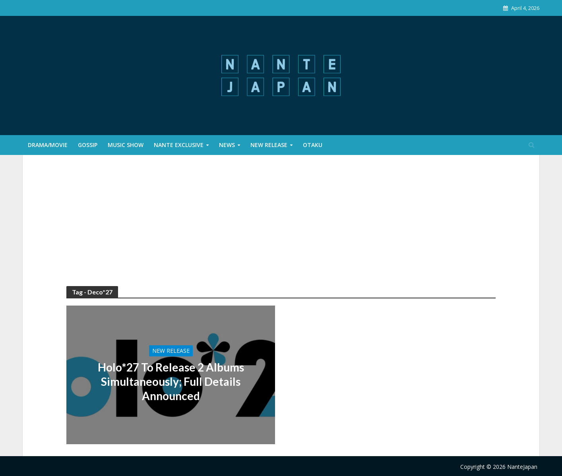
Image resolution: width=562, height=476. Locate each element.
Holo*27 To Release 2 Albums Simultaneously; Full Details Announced (171, 381)
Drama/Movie (48, 145)
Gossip (87, 145)
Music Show (125, 145)
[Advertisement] (281, 226)
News (227, 145)
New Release (268, 145)
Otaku (312, 145)
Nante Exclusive (178, 145)
